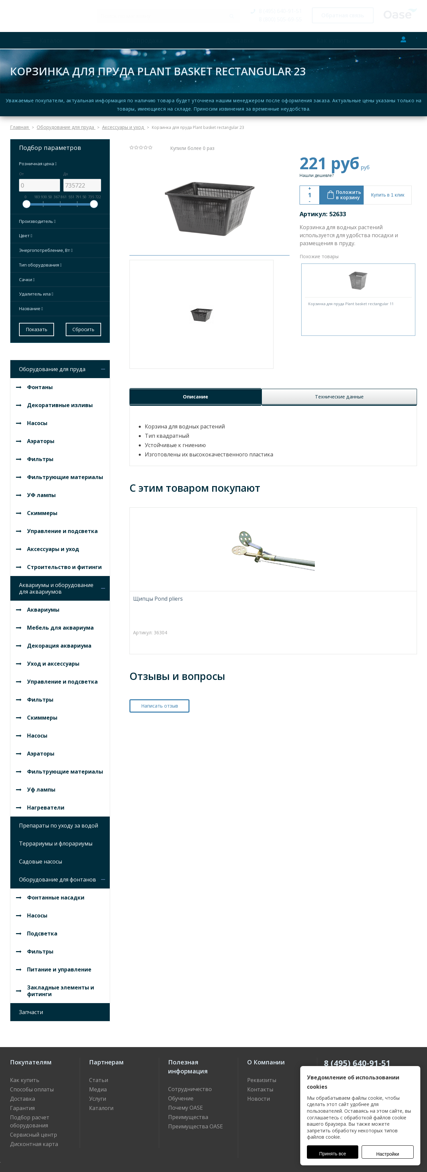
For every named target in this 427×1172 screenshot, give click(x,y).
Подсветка (42, 930)
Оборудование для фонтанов (57, 876)
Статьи (98, 1076)
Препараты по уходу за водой (58, 822)
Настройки (387, 1154)
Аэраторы (40, 437)
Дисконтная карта (34, 1140)
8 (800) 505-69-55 (280, 19)
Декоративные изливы (60, 401)
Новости (258, 1095)
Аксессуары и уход (53, 545)
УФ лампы (41, 491)
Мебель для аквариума (60, 624)
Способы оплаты (32, 1086)
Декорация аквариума (59, 642)
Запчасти (31, 1008)
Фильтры (40, 455)
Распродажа (141, 40)
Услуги (97, 1095)
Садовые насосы (40, 858)
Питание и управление (59, 966)
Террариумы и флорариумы (55, 840)
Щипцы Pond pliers (158, 629)
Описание (194, 426)
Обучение (180, 1095)
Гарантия (22, 1104)
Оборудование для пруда (52, 365)
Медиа (98, 1086)
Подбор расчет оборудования (29, 1118)
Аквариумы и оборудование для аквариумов (56, 585)
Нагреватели (45, 804)
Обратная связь (342, 15)
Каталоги (101, 1104)
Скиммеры (42, 509)
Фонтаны (40, 383)
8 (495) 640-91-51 (280, 11)
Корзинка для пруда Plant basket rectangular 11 (351, 300)
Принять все (332, 1153)
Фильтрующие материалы (65, 473)
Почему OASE (185, 1104)
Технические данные (338, 426)
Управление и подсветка (62, 527)
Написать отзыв (159, 737)
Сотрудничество (190, 1085)
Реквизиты (261, 1076)
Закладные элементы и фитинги (60, 987)
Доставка (229, 40)
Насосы (37, 419)
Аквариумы (43, 606)
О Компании (266, 1059)
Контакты (260, 1086)
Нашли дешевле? (317, 172)
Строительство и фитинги (64, 563)
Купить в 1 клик (387, 191)
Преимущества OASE (195, 1123)
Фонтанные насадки (55, 894)
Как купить (316, 40)
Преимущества (188, 1113)
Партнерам (106, 1059)
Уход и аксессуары (53, 660)
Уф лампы (41, 786)
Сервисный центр (33, 1131)
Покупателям (31, 1059)
